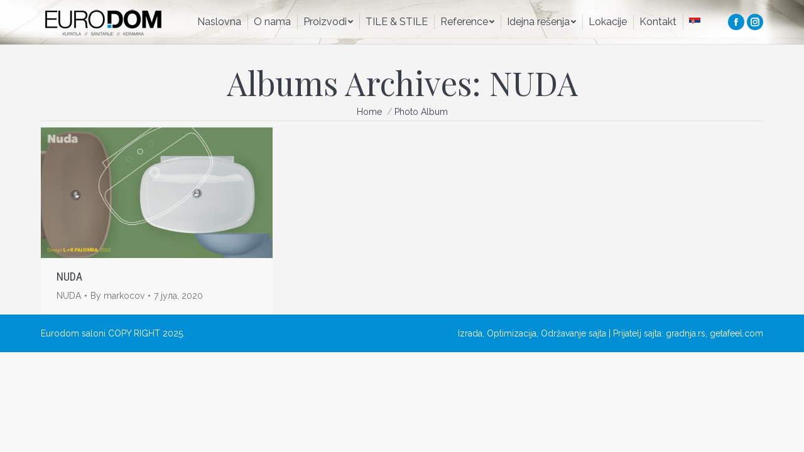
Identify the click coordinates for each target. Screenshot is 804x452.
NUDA (69, 276)
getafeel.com (736, 333)
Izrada (470, 333)
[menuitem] (219, 22)
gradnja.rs (685, 333)
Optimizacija (511, 333)
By (117, 296)
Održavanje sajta (573, 333)
